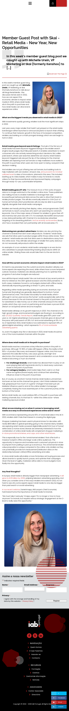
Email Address (31, 585)
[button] (58, 3)
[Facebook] (59, 698)
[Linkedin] (59, 707)
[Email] (59, 702)
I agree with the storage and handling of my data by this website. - (21, 600)
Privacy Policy (28, 601)
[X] (59, 693)
